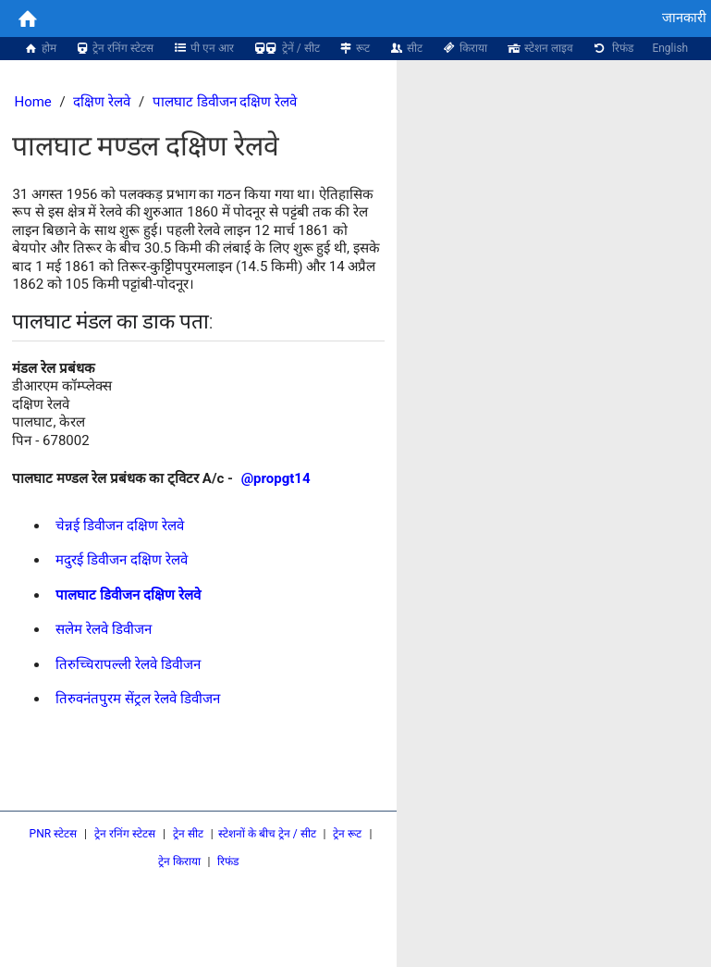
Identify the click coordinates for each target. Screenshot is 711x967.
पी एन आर (203, 48)
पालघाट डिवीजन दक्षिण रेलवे (225, 101)
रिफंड (613, 48)
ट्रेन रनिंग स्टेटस (114, 48)
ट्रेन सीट (188, 833)
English (670, 48)
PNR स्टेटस (54, 833)
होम (39, 48)
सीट (405, 48)
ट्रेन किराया (179, 861)
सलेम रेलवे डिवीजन (103, 629)
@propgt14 (276, 478)
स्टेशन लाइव (539, 48)
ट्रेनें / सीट (286, 48)
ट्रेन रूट (347, 833)
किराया (464, 48)
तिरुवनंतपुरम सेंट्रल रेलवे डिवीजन (137, 698)
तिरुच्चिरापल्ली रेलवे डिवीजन (127, 664)
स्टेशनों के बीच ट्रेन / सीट (267, 833)
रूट (354, 48)
